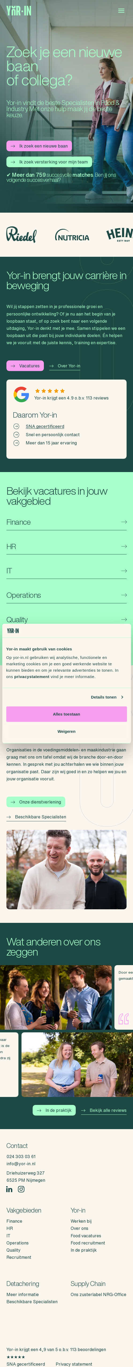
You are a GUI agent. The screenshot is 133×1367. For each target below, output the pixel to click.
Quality (13, 1250)
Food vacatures (86, 1236)
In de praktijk (54, 1110)
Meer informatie (22, 1294)
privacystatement (31, 676)
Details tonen (103, 697)
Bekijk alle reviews (104, 1110)
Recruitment (18, 1257)
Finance (14, 1221)
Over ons (79, 1228)
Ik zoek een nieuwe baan (39, 146)
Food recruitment (88, 1243)
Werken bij (81, 1221)
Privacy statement (74, 1364)
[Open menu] (121, 10)
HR (9, 1228)
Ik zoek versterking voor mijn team (49, 162)
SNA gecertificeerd (45, 426)
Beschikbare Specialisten (36, 817)
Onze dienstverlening (36, 802)
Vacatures (25, 366)
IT (8, 1236)
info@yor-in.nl (20, 1164)
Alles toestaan (66, 714)
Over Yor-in (64, 366)
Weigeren (66, 731)
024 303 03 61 (21, 1156)
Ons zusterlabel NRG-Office (98, 1294)
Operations (17, 1243)
